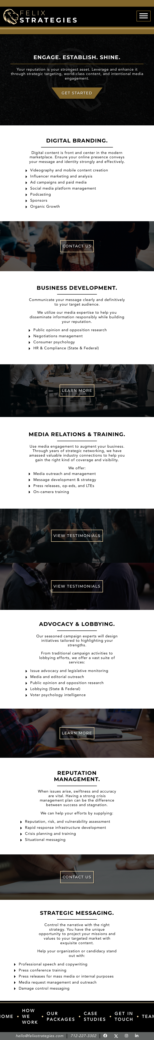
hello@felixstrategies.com (39, 1036)
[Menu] (143, 16)
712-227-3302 (83, 1036)
